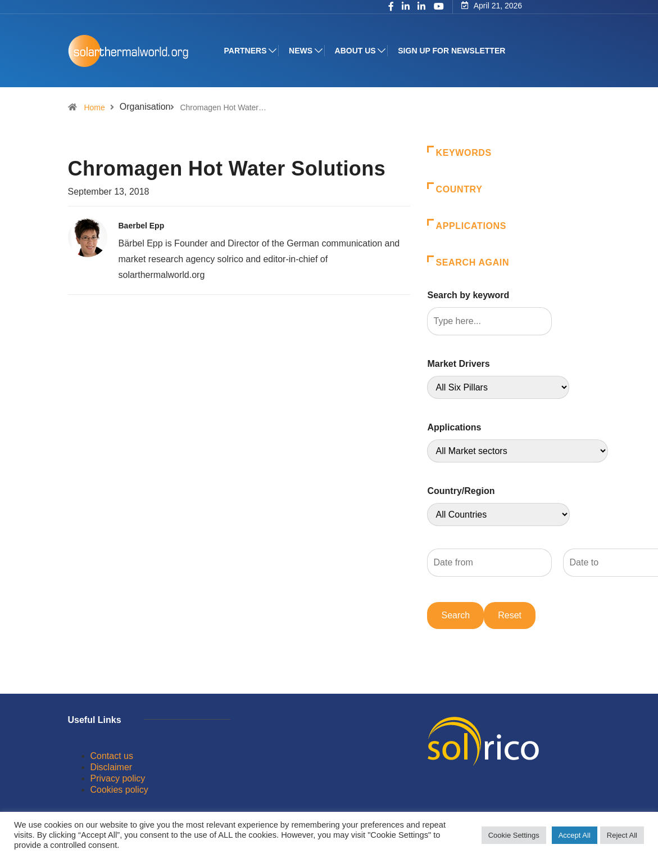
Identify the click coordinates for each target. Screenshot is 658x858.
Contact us (111, 756)
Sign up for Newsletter (451, 50)
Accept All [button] (575, 835)
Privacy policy (118, 778)
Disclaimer (111, 767)
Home (94, 107)
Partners (245, 50)
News (300, 50)
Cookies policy (119, 789)
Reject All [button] (622, 835)
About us (355, 50)
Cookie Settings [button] (513, 835)
